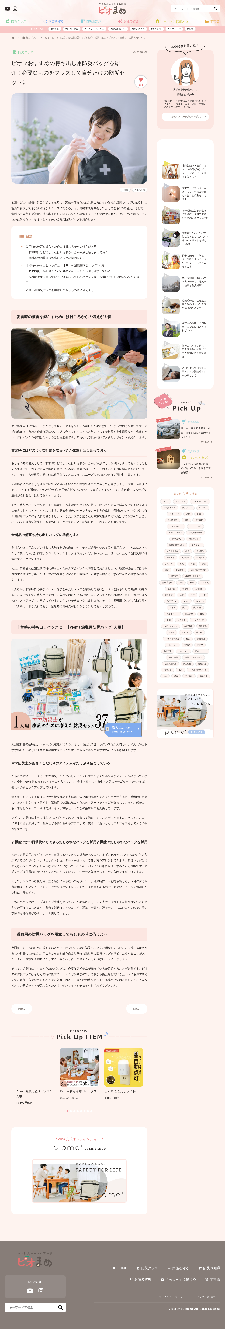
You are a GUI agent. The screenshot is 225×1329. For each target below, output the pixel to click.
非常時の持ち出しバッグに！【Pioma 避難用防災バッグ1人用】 (66, 265)
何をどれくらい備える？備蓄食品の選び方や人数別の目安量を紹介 (194, 351)
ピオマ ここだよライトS (120, 1091)
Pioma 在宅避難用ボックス (78, 1091)
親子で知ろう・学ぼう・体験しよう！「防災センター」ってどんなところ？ (194, 261)
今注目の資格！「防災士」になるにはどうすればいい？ (194, 327)
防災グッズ (31, 37)
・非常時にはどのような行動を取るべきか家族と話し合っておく (67, 252)
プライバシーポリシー (172, 1297)
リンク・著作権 (205, 1297)
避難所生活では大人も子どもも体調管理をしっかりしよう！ (194, 372)
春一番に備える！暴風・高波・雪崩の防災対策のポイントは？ (196, 433)
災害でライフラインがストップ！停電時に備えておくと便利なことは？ (194, 194)
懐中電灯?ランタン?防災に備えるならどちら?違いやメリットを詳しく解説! (195, 239)
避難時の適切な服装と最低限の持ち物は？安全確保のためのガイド (194, 304)
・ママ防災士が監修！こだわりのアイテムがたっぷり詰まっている (68, 271)
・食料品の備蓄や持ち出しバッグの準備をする (55, 258)
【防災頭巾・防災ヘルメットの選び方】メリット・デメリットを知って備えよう (194, 171)
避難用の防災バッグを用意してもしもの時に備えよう (60, 290)
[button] (67, 1111)
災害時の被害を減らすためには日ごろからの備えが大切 (61, 246)
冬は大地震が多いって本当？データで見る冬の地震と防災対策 (194, 282)
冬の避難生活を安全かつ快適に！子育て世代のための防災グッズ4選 (195, 214)
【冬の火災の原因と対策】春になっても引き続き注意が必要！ (196, 468)
